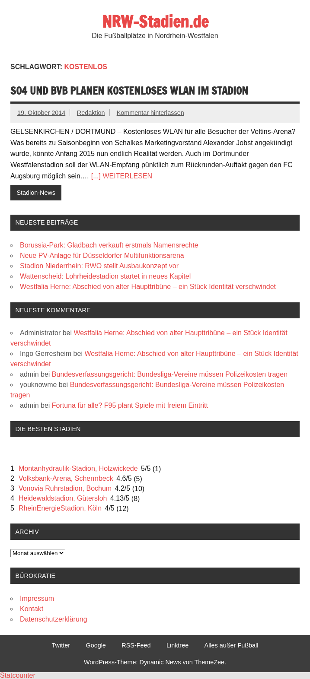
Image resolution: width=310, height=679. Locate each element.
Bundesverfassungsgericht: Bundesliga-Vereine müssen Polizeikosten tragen (170, 374)
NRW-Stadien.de (155, 21)
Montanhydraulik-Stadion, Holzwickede (78, 468)
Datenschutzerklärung (53, 619)
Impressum (37, 598)
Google (95, 645)
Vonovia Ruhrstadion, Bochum (65, 488)
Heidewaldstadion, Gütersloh (63, 498)
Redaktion (91, 112)
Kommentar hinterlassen (150, 112)
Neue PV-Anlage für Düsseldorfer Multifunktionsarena (102, 255)
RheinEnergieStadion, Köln (60, 508)
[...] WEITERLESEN (121, 176)
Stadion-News (35, 192)
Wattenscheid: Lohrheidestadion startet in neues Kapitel (105, 276)
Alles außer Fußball (232, 645)
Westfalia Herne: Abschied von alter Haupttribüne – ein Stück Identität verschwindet (148, 286)
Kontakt (31, 608)
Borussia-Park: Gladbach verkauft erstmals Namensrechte (109, 245)
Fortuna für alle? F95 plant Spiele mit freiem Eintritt (130, 405)
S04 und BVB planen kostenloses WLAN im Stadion (129, 90)
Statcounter (17, 675)
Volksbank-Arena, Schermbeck (66, 478)
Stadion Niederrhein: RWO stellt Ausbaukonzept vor (99, 266)
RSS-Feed (135, 645)
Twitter (61, 645)
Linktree (177, 645)
